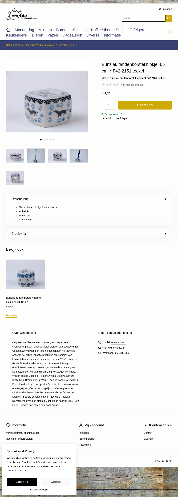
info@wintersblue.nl (113, 325)
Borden (62, 30)
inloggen (165, 9)
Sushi (120, 30)
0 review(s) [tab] (89, 211)
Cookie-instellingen (39, 489)
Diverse (93, 35)
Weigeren (55, 481)
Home (9, 45)
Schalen (80, 30)
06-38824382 (118, 320)
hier (26, 470)
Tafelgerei (138, 30)
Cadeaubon (72, 35)
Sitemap (148, 416)
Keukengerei (17, 35)
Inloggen (84, 410)
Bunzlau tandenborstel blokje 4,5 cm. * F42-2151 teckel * (46, 45)
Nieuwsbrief (85, 422)
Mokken (45, 30)
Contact (148, 410)
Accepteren (22, 481)
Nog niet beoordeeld (132, 84)
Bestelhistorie (86, 416)
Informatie (112, 35)
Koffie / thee (101, 30)
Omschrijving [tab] (89, 199)
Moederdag (24, 30)
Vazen (52, 35)
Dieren (37, 35)
